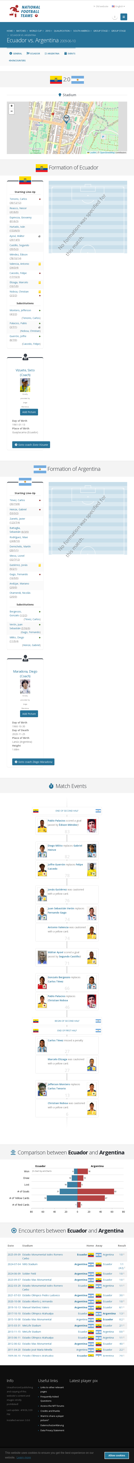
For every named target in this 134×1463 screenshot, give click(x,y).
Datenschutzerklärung (52, 1425)
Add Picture (29, 412)
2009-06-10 (14, 1355)
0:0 (121, 1331)
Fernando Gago (57, 912)
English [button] (118, 6)
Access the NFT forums (52, 1405)
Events (69, 53)
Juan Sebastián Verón (61, 908)
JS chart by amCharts (41, 1171)
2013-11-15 (14, 1331)
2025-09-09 (14, 1254)
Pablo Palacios (56, 820)
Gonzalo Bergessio (59, 977)
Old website (101, 6)
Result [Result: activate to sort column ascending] (122, 1245)
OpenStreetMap (107, 152)
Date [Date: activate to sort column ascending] (11, 1245)
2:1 (121, 1325)
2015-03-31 (14, 1325)
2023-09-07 (14, 1279)
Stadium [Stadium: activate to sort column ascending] (27, 1245)
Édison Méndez (68, 824)
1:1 (121, 1285)
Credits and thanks (50, 1411)
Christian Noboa (58, 1000)
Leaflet (91, 152)
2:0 (121, 1355)
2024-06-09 (14, 1273)
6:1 (121, 1307)
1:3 (121, 1313)
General (15, 53)
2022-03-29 (14, 1285)
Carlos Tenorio (57, 1088)
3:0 (121, 1295)
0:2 (121, 1319)
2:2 (121, 1349)
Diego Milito (55, 845)
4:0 (121, 1343)
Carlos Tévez (55, 981)
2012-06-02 (14, 1343)
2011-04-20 (14, 1349)
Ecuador (33, 53)
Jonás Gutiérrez (57, 889)
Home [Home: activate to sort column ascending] (90, 1245)
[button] (66, 119)
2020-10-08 (14, 1301)
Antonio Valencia (58, 927)
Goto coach (31, 444)
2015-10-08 (14, 1319)
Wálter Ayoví (55, 952)
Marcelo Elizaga (57, 1059)
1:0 (121, 1254)
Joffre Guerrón (56, 864)
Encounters (17, 60)
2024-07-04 (14, 1264)
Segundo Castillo (69, 956)
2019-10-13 (14, 1307)
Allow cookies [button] (116, 1455)
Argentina (51, 53)
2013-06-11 (14, 1337)
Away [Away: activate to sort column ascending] (99, 1245)
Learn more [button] (24, 1457)
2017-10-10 (14, 1313)
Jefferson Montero (59, 1084)
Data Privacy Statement (52, 1430)
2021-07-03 (14, 1295)
